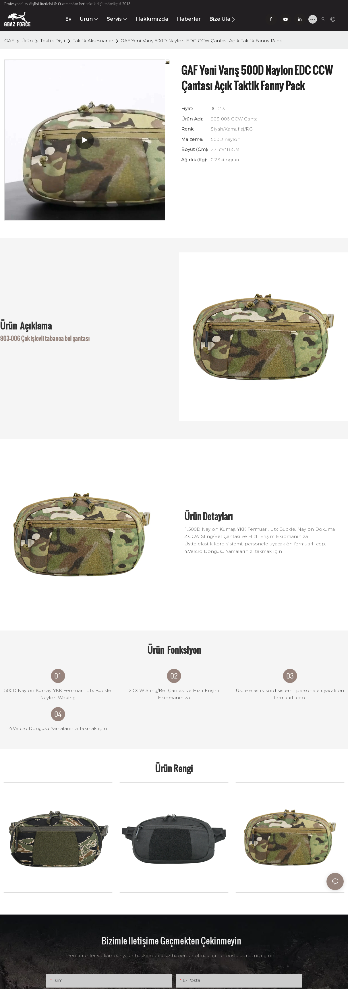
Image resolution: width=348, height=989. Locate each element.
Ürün (27, 40)
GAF (9, 40)
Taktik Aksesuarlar (93, 40)
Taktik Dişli (52, 40)
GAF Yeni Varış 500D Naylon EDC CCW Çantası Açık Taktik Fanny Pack (201, 40)
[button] (233, 19)
